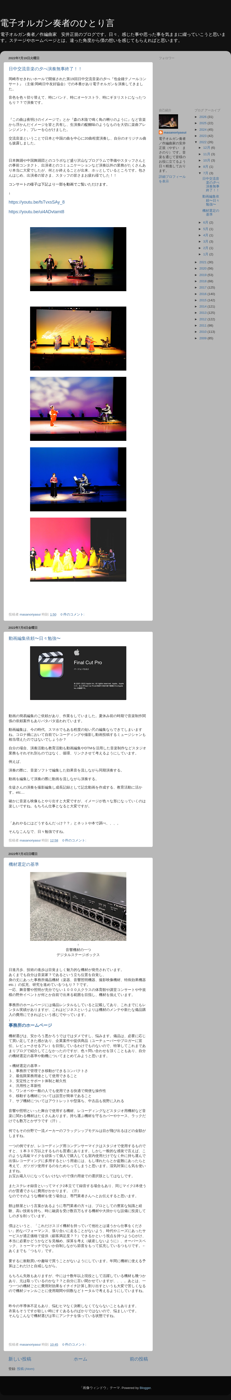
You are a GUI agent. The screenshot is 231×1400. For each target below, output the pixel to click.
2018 (203, 281)
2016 (203, 294)
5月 (206, 229)
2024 (203, 129)
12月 (207, 147)
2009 (203, 338)
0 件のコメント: (73, 614)
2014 (203, 306)
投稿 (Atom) (25, 1369)
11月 (207, 154)
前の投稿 (139, 1358)
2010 (203, 332)
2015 (203, 300)
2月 (206, 248)
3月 (206, 241)
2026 (203, 117)
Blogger (145, 1388)
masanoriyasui (175, 132)
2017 (203, 287)
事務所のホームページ (30, 1025)
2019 (203, 275)
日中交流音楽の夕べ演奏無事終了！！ (45, 68)
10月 (207, 160)
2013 (203, 313)
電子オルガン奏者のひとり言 (57, 23)
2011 (203, 325)
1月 (206, 254)
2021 (203, 262)
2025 (203, 123)
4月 (206, 235)
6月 (206, 222)
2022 (203, 142)
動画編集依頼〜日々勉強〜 (35, 638)
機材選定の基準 (24, 864)
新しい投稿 (19, 1358)
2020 (203, 268)
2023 (203, 136)
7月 (206, 173)
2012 (203, 319)
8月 (206, 166)
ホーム (80, 1358)
